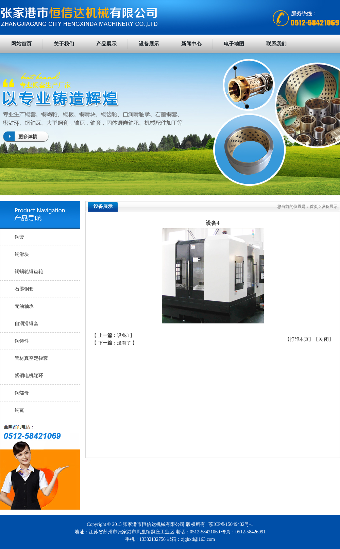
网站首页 (21, 44)
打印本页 (299, 339)
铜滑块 (22, 254)
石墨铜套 (24, 288)
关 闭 (323, 339)
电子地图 (234, 44)
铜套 (19, 237)
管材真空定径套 (31, 358)
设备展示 (149, 44)
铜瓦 (19, 410)
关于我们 (64, 44)
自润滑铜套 (26, 323)
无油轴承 (24, 306)
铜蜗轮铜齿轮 (29, 271)
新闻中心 (191, 44)
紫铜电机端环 (29, 375)
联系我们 (276, 44)
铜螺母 (22, 392)
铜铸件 (22, 340)
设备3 (123, 335)
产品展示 (106, 44)
